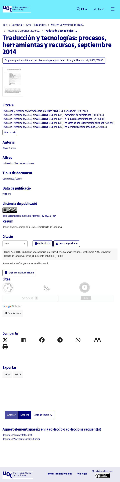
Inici (5, 25)
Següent (25, 415)
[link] (45, 111)
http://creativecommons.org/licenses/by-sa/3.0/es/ (29, 216)
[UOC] (17, 9)
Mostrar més (10, 132)
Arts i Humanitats (36, 25)
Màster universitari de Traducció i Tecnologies (67, 25)
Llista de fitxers (41, 415)
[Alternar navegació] (112, 9)
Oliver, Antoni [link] (9, 148)
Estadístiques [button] (13, 313)
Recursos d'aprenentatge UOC (23, 30)
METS (18, 374)
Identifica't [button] (99, 9)
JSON (7, 374)
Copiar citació (42, 243)
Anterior (11, 415)
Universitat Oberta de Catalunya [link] (18, 163)
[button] (78, 9)
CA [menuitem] (83, 9)
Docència (17, 25)
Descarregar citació (67, 243)
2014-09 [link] (7, 194)
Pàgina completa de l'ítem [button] (19, 272)
